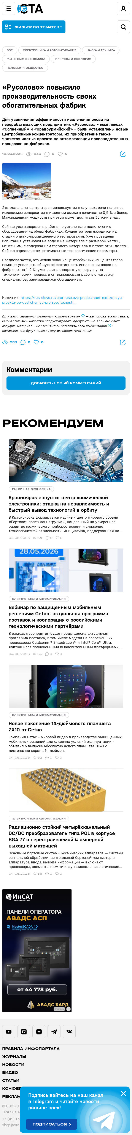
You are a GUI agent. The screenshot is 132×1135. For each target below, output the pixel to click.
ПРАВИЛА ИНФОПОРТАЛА (31, 1048)
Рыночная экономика (26, 59)
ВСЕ (10, 50)
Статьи (10, 1080)
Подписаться (50, 1124)
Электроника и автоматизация (49, 50)
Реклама (13, 1096)
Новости (13, 1064)
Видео (10, 1072)
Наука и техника (101, 50)
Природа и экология (73, 59)
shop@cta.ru (13, 1125)
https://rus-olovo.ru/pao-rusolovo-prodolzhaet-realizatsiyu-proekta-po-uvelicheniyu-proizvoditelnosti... (62, 300)
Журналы (14, 1056)
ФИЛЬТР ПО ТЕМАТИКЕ (38, 27)
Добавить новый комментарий (66, 383)
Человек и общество (25, 67)
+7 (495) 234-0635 (18, 1119)
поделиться (123, 154)
